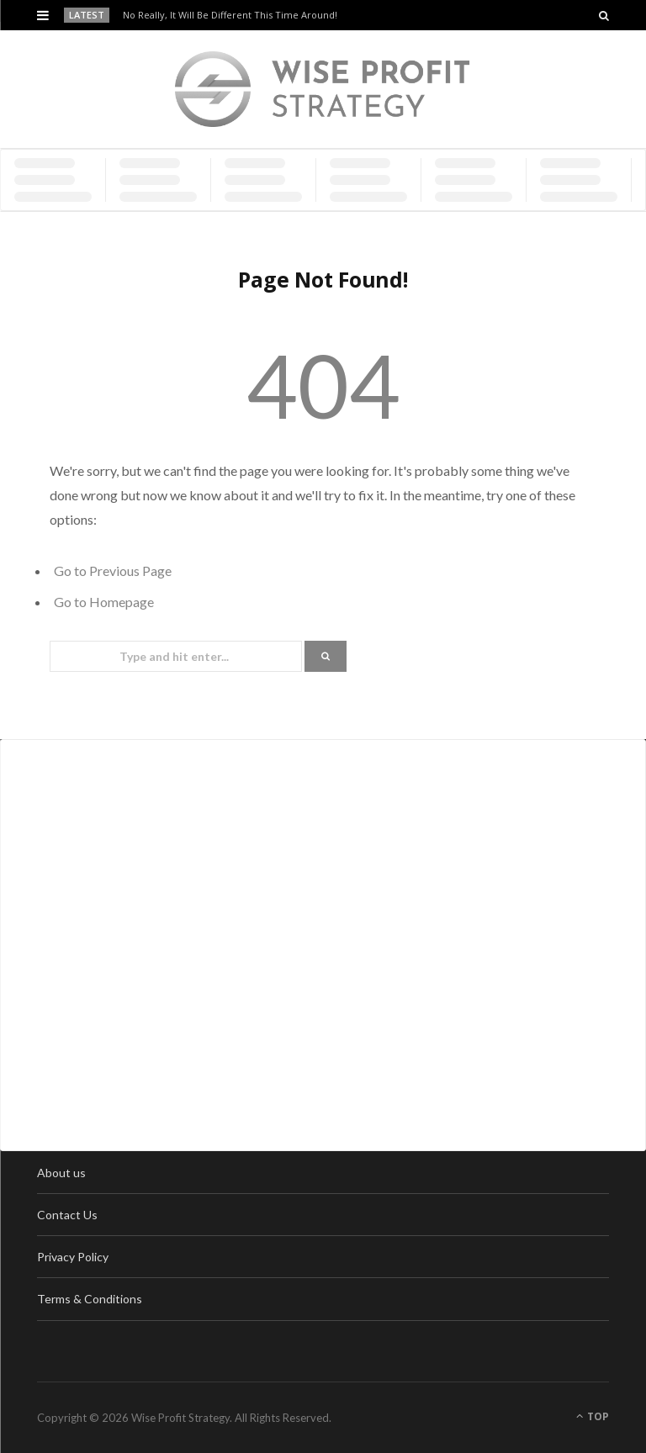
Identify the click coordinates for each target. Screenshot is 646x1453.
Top (592, 1416)
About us (61, 1172)
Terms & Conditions (89, 1299)
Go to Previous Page (113, 571)
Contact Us (67, 1214)
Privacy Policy (73, 1257)
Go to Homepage (104, 602)
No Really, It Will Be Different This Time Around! (230, 15)
